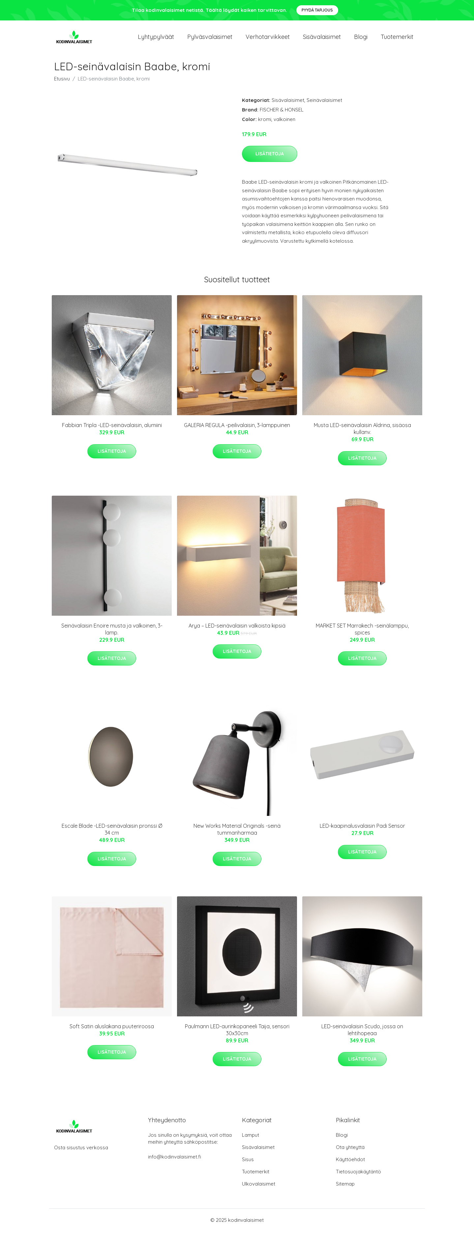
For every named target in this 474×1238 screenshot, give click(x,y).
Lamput (250, 1141)
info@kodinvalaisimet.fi (174, 1163)
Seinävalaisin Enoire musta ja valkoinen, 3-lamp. (112, 635)
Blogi (361, 40)
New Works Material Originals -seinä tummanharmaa (237, 836)
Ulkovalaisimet (258, 1190)
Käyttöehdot (350, 1166)
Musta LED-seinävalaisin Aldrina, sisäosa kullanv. (362, 435)
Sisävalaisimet (322, 40)
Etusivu (62, 85)
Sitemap (345, 1190)
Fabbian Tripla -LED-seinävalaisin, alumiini (112, 431)
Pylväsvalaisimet (209, 40)
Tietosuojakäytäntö (358, 1178)
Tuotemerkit (397, 40)
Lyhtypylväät (156, 40)
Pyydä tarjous (317, 10)
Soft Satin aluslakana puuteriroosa (112, 1033)
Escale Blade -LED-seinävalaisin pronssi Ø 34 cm (112, 836)
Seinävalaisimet (324, 107)
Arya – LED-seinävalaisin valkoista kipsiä (237, 632)
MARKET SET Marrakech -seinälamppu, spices (362, 635)
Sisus (248, 1166)
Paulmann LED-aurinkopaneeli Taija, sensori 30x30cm (237, 1036)
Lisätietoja (269, 160)
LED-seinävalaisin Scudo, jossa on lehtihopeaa (362, 1036)
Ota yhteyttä (350, 1154)
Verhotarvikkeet (268, 40)
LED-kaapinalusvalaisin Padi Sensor (362, 832)
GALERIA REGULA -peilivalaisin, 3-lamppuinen (237, 431)
